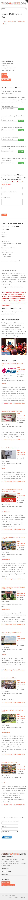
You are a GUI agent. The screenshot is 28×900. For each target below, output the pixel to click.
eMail (9, 191)
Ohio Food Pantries (12, 21)
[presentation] (12, 210)
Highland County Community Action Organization (11, 633)
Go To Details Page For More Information (13, 403)
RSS (2, 871)
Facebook (5, 77)
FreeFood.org (6, 882)
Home (5, 21)
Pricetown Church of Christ (8, 678)
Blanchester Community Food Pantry (11, 411)
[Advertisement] (14, 41)
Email (3, 468)
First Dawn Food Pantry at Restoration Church (12, 711)
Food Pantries (14, 4)
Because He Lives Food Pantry (9, 448)
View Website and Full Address (21, 370)
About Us (16, 897)
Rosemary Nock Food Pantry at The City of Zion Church (13, 538)
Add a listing (4, 874)
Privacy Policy (5, 868)
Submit (4, 214)
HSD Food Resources (8, 885)
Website (4, 74)
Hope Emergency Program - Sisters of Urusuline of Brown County (11, 490)
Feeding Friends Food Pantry (9, 762)
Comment (5, 197)
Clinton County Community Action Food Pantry (12, 364)
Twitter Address (6, 79)
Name (5, 186)
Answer (21, 109)
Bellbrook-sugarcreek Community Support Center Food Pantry (13, 587)
